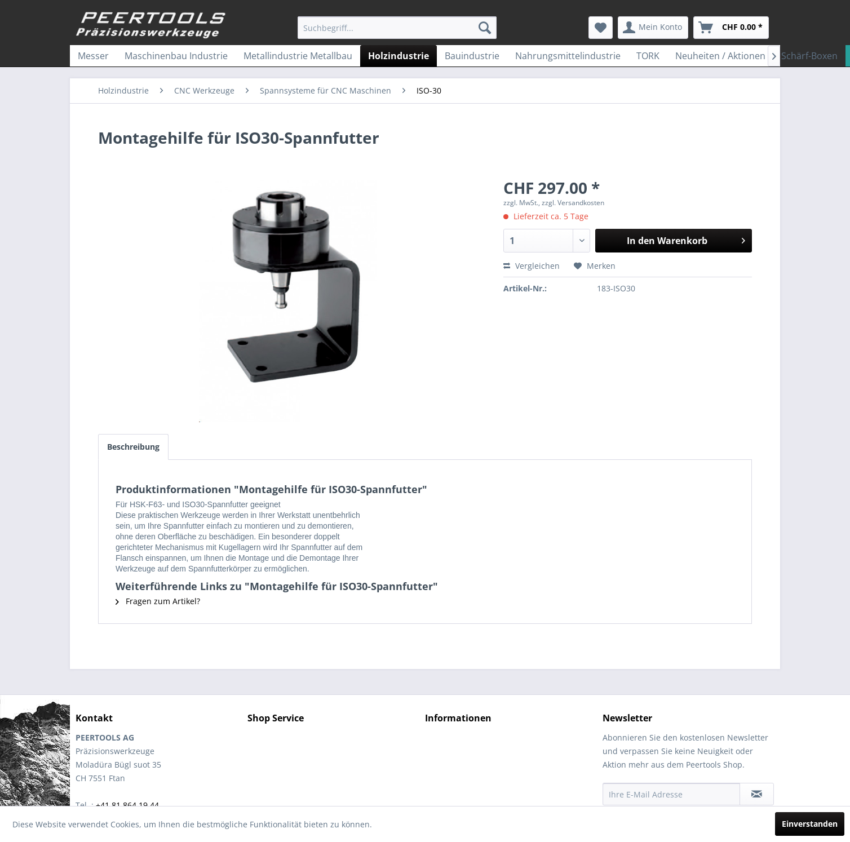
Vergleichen (531, 265)
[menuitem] (397, 27)
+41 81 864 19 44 (127, 805)
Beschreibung (133, 446)
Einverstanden (810, 823)
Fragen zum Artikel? (158, 601)
